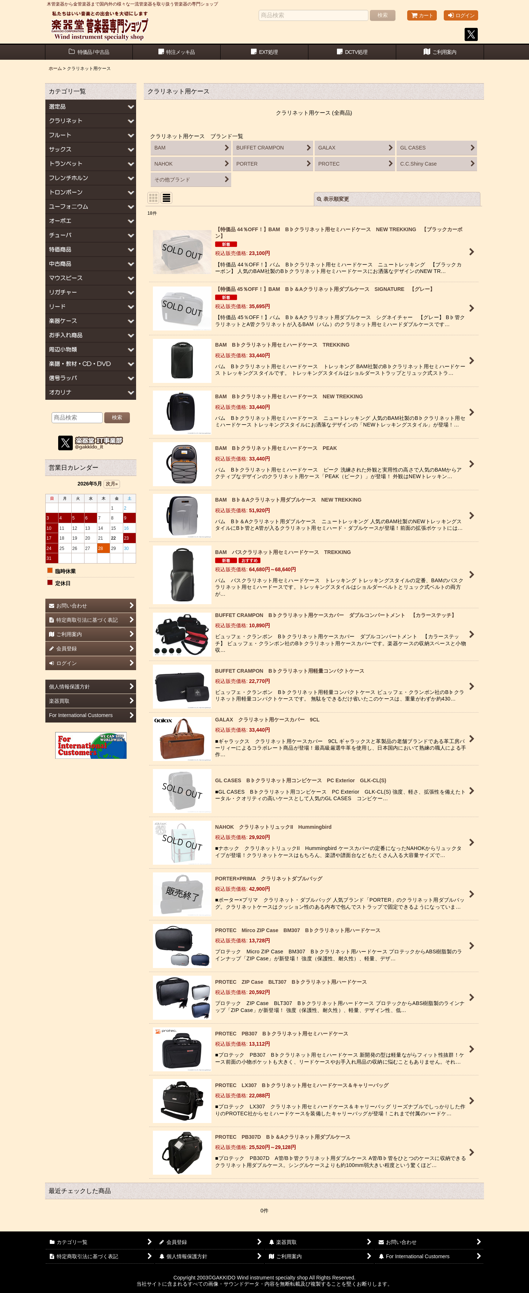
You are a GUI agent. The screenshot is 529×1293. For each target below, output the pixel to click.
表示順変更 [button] (333, 199)
